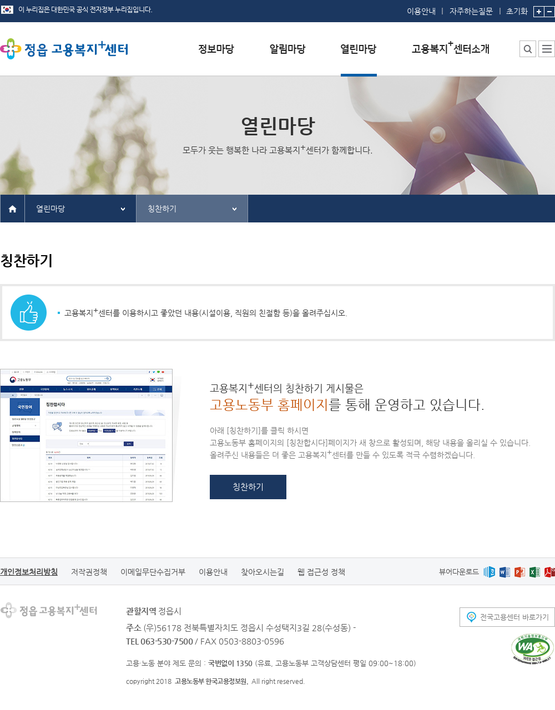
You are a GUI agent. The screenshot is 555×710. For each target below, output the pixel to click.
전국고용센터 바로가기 (514, 617)
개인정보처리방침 (29, 571)
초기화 (517, 8)
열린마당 (50, 208)
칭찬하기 (162, 208)
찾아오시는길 (262, 571)
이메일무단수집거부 (152, 571)
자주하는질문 (471, 11)
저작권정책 (89, 571)
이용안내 (421, 11)
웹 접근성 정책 (321, 571)
